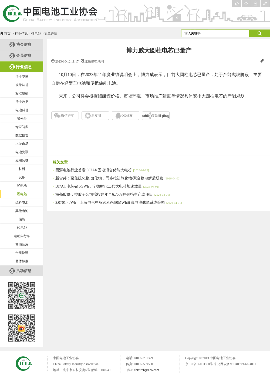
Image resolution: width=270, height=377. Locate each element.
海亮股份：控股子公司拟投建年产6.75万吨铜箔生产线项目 (112, 194)
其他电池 (21, 211)
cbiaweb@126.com (146, 370)
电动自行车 (22, 236)
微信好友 (67, 115)
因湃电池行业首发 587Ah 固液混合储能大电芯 (102, 170)
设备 (22, 177)
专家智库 (21, 127)
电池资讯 (21, 152)
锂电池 (36, 33)
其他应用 (21, 244)
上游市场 (21, 144)
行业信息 (21, 33)
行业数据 (21, 102)
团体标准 (21, 261)
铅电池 (22, 186)
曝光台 (22, 118)
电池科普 (21, 110)
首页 (7, 33)
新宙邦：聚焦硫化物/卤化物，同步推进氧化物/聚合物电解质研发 (117, 178)
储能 (22, 219)
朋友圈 (96, 115)
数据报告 (21, 135)
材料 (22, 169)
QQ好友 (127, 115)
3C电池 (22, 228)
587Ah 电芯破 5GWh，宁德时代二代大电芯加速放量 (107, 186)
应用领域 (21, 160)
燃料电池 (21, 202)
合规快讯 (21, 253)
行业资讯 (21, 76)
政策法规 (21, 85)
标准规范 (21, 93)
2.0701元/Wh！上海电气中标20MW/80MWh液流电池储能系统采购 (118, 203)
